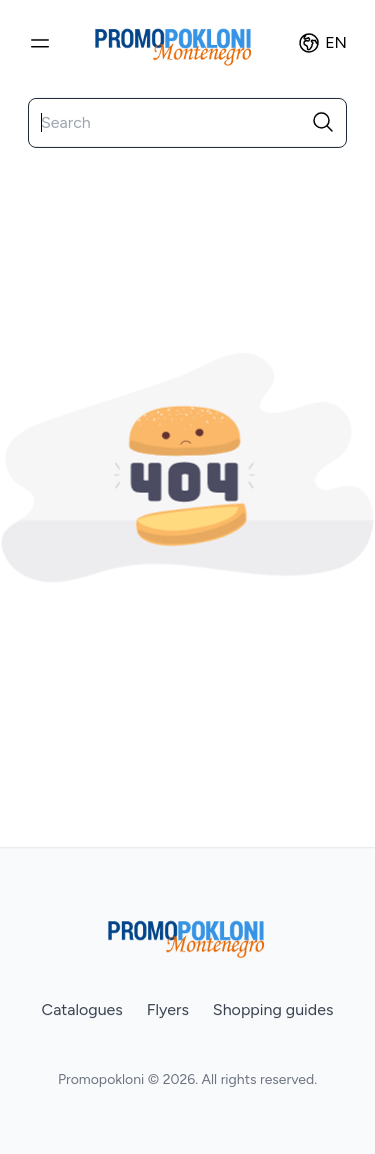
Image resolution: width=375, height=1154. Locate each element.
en (322, 43)
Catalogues (82, 1009)
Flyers (168, 1009)
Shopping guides (273, 1009)
